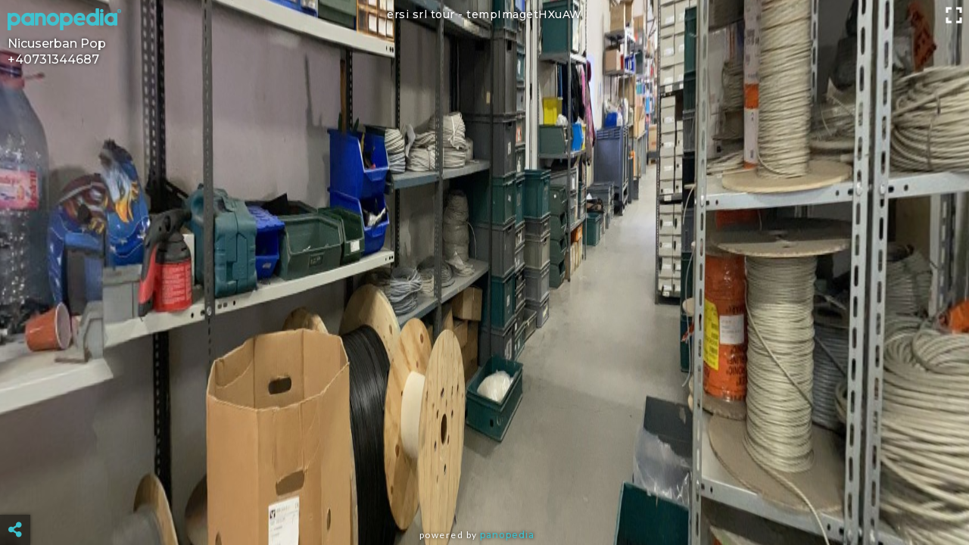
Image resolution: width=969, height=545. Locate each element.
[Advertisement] (484, 492)
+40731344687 (53, 59)
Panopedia (507, 534)
